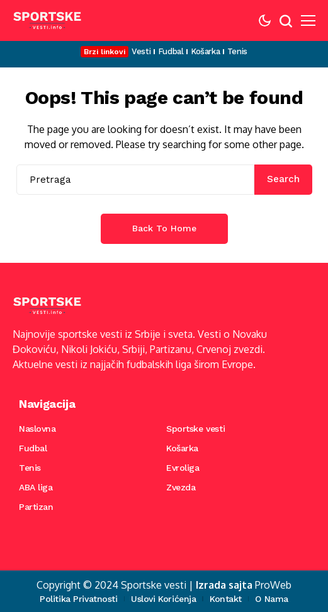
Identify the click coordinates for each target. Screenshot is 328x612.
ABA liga (36, 487)
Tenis (30, 468)
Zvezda (180, 487)
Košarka (182, 448)
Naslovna (37, 429)
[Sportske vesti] (47, 20)
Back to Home (164, 228)
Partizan (36, 507)
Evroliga (183, 468)
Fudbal (33, 448)
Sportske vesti (195, 429)
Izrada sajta (224, 585)
